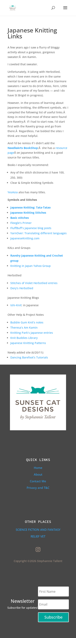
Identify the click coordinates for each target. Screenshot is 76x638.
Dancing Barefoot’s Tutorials (29, 357)
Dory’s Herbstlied (21, 288)
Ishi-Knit (15, 305)
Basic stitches (19, 218)
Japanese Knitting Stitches (28, 212)
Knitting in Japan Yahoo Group (30, 266)
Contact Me (38, 481)
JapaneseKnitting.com (24, 238)
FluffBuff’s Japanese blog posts (30, 228)
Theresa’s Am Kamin (24, 327)
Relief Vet (38, 536)
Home (38, 468)
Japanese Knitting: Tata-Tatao (30, 207)
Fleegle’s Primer (21, 223)
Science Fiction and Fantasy (38, 530)
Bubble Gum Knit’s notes (26, 322)
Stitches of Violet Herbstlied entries (33, 283)
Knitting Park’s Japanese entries (31, 333)
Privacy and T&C (38, 488)
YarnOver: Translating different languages (38, 233)
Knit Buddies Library (24, 338)
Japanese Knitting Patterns (28, 343)
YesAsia (13, 192)
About (38, 474)
